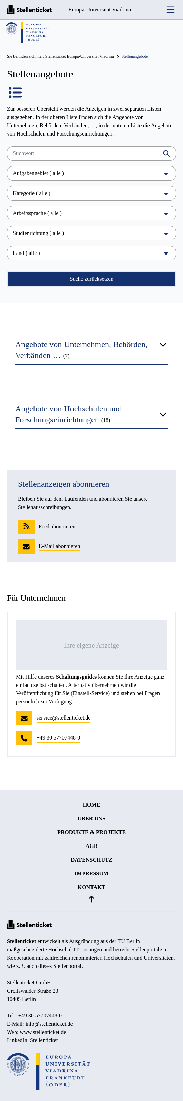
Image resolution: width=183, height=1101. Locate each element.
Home (91, 805)
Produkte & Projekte (91, 832)
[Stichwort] (91, 153)
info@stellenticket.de (49, 1024)
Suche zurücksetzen (92, 279)
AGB (92, 846)
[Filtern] (166, 153)
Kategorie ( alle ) (91, 193)
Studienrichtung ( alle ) (91, 233)
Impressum (91, 873)
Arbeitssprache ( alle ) (91, 213)
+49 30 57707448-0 (40, 1015)
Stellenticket (21, 941)
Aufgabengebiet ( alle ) (91, 173)
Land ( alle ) (91, 253)
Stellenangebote (135, 56)
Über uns (91, 818)
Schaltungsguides (76, 677)
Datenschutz (92, 860)
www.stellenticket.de (43, 1032)
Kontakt (92, 887)
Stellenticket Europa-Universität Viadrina (79, 56)
